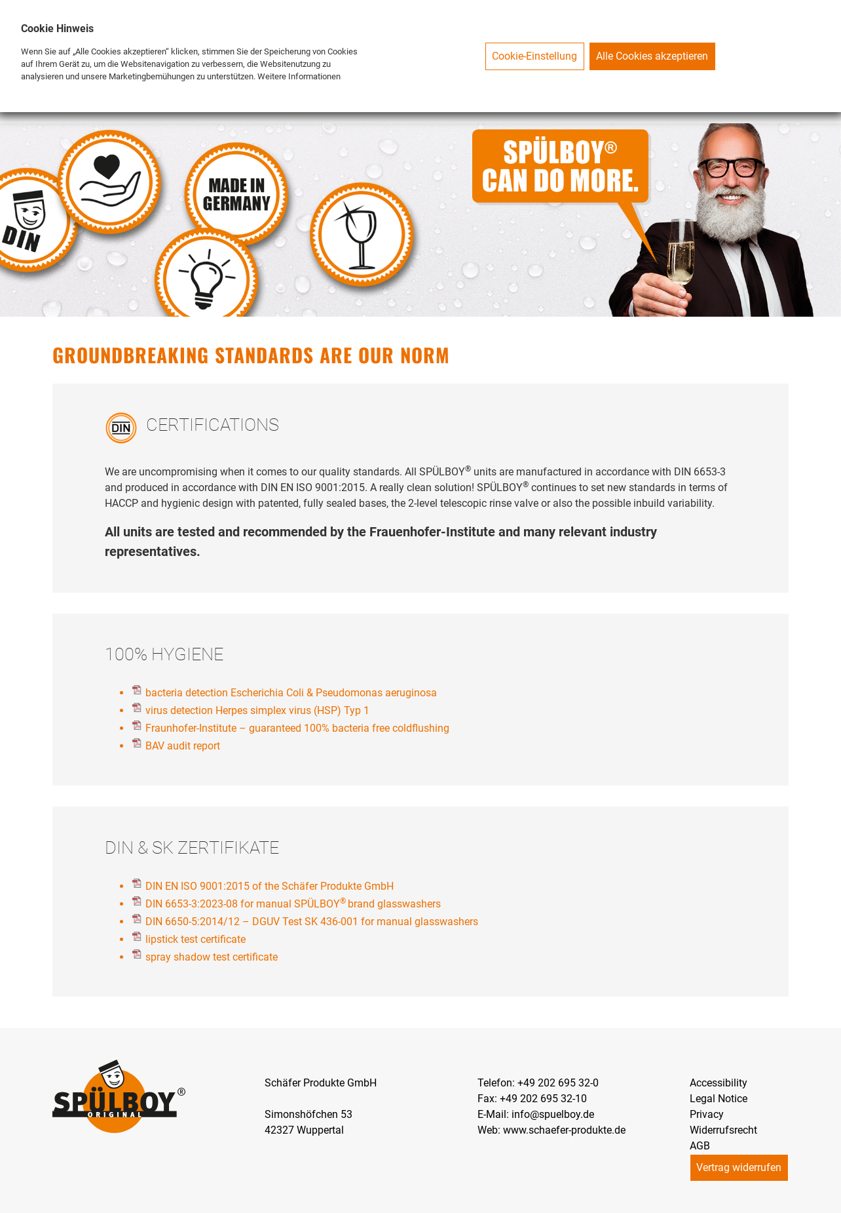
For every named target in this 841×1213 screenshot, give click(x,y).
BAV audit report (182, 746)
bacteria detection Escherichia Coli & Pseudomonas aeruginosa (291, 692)
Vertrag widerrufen (738, 1167)
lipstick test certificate (195, 939)
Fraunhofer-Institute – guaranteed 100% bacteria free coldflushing (297, 728)
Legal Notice (718, 1098)
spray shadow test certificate (211, 957)
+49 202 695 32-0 (558, 1083)
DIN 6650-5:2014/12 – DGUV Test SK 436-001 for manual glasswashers (311, 921)
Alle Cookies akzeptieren (652, 56)
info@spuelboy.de (553, 1114)
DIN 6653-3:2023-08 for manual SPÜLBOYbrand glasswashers (293, 904)
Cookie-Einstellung (534, 56)
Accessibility (718, 1083)
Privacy (707, 1114)
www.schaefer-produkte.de (564, 1130)
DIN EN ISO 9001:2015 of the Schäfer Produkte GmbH (269, 886)
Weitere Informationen (299, 76)
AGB (700, 1146)
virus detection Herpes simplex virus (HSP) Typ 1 (257, 710)
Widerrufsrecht (723, 1130)
